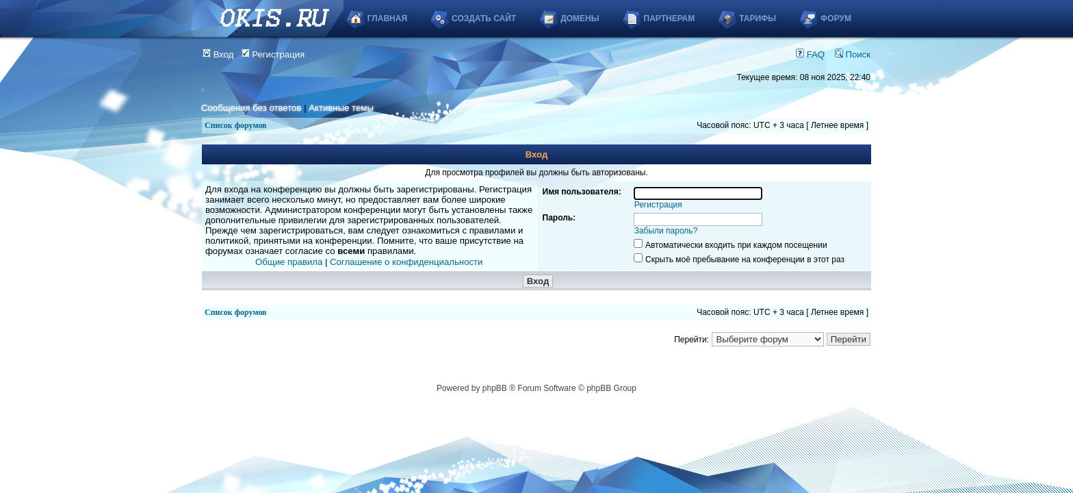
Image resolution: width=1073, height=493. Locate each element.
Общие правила (288, 262)
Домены (579, 18)
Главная (387, 18)
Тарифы (757, 18)
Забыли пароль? (666, 231)
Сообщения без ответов (251, 108)
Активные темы (341, 108)
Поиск (852, 54)
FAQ (810, 54)
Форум (835, 18)
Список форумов (236, 125)
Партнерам (669, 18)
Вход (218, 54)
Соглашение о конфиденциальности (406, 262)
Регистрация (273, 54)
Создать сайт (484, 18)
